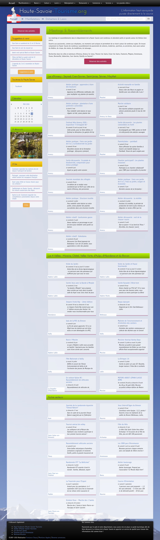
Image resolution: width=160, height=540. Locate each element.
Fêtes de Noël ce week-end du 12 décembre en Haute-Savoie (23, 58)
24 (32, 119)
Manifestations (24, 3)
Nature (37, 3)
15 (26, 116)
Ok (148, 19)
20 (21, 119)
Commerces (97, 3)
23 (29, 119)
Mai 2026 (26, 104)
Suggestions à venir (26, 72)
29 (26, 122)
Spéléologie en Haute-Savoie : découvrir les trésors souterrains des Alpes (26, 189)
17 (32, 116)
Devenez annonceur (58, 538)
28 (23, 122)
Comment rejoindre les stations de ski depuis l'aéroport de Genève (25, 170)
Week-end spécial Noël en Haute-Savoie (26, 53)
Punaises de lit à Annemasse (23, 532)
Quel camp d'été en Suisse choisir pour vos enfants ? (25, 183)
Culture (47, 3)
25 (15, 122)
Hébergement (69, 3)
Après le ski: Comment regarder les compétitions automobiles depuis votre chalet (25, 197)
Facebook (18, 86)
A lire (26, 205)
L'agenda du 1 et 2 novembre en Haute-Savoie (26, 64)
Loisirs (57, 3)
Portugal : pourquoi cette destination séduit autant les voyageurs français (25, 176)
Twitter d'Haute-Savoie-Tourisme (25, 529)
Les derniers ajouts (20, 531)
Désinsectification (20, 534)
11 (15, 116)
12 (18, 116)
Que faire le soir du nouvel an (22, 48)
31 (32, 122)
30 (29, 122)
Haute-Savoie (53, 10)
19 (18, 119)
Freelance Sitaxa (31, 538)
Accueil (12, 3)
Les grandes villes (123, 3)
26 (18, 122)
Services (109, 3)
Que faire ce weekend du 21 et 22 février (26, 43)
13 (21, 116)
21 (23, 119)
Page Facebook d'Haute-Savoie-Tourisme (28, 527)
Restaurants (84, 3)
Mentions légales (44, 538)
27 (21, 122)
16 (29, 116)
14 (23, 116)
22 (26, 119)
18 (15, 119)
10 (32, 114)
